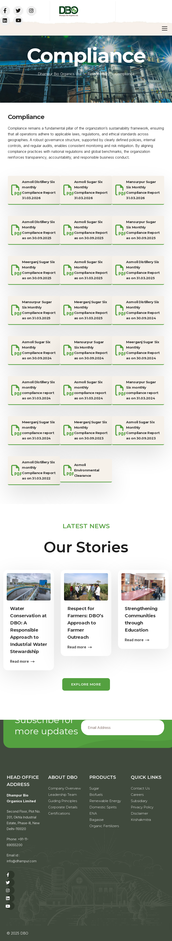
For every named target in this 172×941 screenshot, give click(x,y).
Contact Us (140, 788)
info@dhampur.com (22, 861)
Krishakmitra (141, 820)
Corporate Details (62, 807)
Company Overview (64, 788)
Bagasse (96, 820)
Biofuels (96, 794)
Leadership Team (62, 794)
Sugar (94, 788)
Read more (19, 661)
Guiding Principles (62, 801)
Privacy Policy (142, 807)
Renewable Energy (105, 801)
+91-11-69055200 (17, 842)
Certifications (59, 813)
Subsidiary (139, 801)
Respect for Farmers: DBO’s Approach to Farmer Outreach (85, 623)
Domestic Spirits (102, 807)
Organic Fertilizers (104, 826)
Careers (137, 794)
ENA (93, 813)
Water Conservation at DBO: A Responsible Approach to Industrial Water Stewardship (28, 630)
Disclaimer (139, 813)
